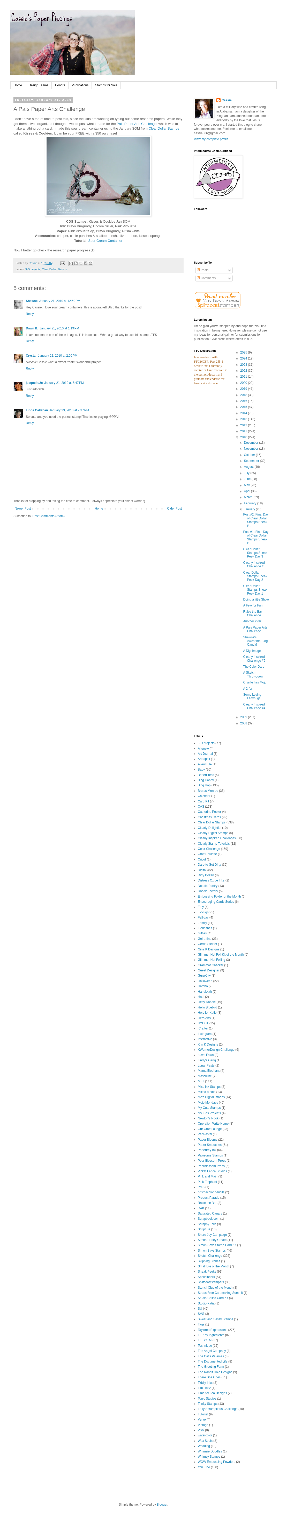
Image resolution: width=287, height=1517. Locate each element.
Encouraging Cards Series (216, 902)
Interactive (205, 1039)
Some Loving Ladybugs (252, 696)
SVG (201, 1314)
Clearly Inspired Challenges (217, 838)
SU (200, 1308)
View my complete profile (211, 139)
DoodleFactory (208, 891)
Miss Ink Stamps (209, 1087)
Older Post (174, 508)
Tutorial (203, 1414)
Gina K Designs (208, 949)
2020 (244, 383)
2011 (244, 431)
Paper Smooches (210, 1145)
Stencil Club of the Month (215, 1287)
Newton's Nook (208, 1118)
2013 (244, 419)
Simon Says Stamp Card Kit (217, 1245)
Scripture (204, 1229)
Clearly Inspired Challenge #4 (254, 706)
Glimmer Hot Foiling (211, 960)
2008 (244, 723)
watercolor (205, 1435)
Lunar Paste (206, 1065)
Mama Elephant (209, 1071)
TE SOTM (205, 1340)
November (251, 448)
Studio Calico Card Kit (213, 1298)
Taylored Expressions (212, 1330)
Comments (206, 278)
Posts (202, 270)
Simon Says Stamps (212, 1250)
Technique (205, 1345)
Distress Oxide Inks (211, 880)
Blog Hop (204, 785)
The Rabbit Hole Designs (215, 1372)
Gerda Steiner (207, 944)
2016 (244, 401)
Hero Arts (204, 1018)
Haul (201, 997)
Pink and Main (207, 1176)
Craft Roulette (207, 854)
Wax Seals (205, 1441)
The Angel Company (212, 1351)
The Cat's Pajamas (211, 1356)
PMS (201, 1187)
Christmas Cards (209, 817)
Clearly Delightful (209, 828)
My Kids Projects (209, 1113)
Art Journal (205, 754)
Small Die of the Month (213, 1266)
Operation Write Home (213, 1123)
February (250, 503)
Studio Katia (206, 1303)
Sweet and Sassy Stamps (215, 1319)
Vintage (203, 1425)
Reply (30, 314)
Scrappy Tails (207, 1224)
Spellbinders (206, 1277)
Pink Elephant (207, 1182)
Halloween (205, 981)
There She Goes (209, 1377)
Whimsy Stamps (209, 1456)
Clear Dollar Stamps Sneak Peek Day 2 (255, 576)
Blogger (162, 1504)
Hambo (203, 986)
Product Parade (208, 1198)
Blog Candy (206, 780)
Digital (202, 870)
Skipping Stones (209, 1261)
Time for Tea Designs (212, 1393)
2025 (244, 352)
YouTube (204, 1467)
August (249, 467)
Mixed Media (206, 1092)
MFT (201, 1081)
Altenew (203, 748)
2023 (244, 364)
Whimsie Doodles (210, 1451)
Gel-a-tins (204, 939)
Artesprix (204, 759)
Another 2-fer (252, 621)
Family (202, 923)
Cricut (202, 859)
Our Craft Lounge (210, 1129)
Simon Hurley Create (212, 1240)
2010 (244, 437)
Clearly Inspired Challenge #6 (254, 564)
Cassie (227, 100)
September (252, 461)
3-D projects (32, 269)
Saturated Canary (210, 1213)
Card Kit (203, 801)
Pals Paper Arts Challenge (137, 124)
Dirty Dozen (206, 875)
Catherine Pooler (209, 812)
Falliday (203, 917)
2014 (244, 413)
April (247, 491)
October (250, 455)
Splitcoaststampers (211, 1282)
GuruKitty (204, 975)
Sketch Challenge (210, 1256)
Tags (201, 1324)
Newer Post (23, 508)
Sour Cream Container (105, 241)
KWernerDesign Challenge (216, 1050)
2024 (244, 358)
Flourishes (205, 928)
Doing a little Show (256, 599)
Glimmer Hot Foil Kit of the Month (221, 954)
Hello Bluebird (207, 1007)
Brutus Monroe (208, 791)
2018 (244, 395)
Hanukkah (205, 991)
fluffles (202, 933)
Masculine (205, 1076)
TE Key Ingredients (211, 1335)
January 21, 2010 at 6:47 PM (64, 383)
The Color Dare (253, 666)
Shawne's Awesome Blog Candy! (255, 641)
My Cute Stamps (209, 1108)
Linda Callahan (37, 410)
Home (18, 85)
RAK (201, 1208)
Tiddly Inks (205, 1383)
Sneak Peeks (207, 1271)
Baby (201, 769)
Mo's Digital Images (211, 1097)
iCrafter (203, 1028)
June (247, 479)
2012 (244, 425)
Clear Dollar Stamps (164, 128)
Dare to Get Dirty (209, 864)
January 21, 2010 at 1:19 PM (59, 328)
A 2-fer (247, 688)
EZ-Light (203, 912)
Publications (80, 85)
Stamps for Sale (106, 85)
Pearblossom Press (211, 1166)
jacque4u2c (34, 383)
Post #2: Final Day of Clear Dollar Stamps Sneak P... (255, 520)
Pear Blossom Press (212, 1160)
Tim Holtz (204, 1388)
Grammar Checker (210, 965)
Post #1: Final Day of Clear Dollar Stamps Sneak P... (255, 537)
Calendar (204, 796)
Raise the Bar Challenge (252, 613)
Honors (60, 85)
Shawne (31, 301)
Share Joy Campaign (212, 1235)
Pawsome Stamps (210, 1155)
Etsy (201, 907)
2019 (244, 389)
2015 (244, 407)
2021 (244, 376)
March (248, 497)
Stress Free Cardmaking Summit (220, 1293)
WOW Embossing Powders (216, 1462)
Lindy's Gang (207, 1060)
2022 (244, 370)
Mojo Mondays (208, 1102)
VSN (201, 1430)
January (250, 509)
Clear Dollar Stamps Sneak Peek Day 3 (255, 553)
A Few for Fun (252, 605)
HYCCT (203, 1023)
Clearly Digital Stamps (213, 833)
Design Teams (38, 85)
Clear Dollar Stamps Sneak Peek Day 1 (255, 589)
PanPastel (205, 1134)
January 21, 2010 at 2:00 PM (57, 355)
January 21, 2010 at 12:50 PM (59, 301)
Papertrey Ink (207, 1150)
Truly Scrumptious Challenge (218, 1409)
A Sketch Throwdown (253, 674)
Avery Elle (205, 764)
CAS (201, 806)
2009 (244, 717)
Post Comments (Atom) (48, 516)
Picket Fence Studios (212, 1171)
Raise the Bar (207, 1203)
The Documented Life (213, 1361)
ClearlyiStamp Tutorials (214, 843)
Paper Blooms (207, 1139)
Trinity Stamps (207, 1404)
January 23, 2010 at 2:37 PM (69, 410)
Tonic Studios (207, 1398)
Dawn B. (32, 328)
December (251, 442)
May (247, 485)
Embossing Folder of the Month (219, 896)
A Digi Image (252, 651)
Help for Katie (207, 1012)
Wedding (204, 1446)
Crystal (31, 355)
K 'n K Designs (208, 1044)
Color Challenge (209, 849)
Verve (202, 1419)
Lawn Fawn (206, 1055)
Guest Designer (208, 970)
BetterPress (206, 775)
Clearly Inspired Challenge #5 (254, 658)
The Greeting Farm (211, 1366)
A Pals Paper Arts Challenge (255, 629)
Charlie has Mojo (254, 682)
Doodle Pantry (207, 886)
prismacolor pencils (211, 1192)
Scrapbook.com (208, 1218)
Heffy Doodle (207, 1002)
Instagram (205, 1034)
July (247, 473)
